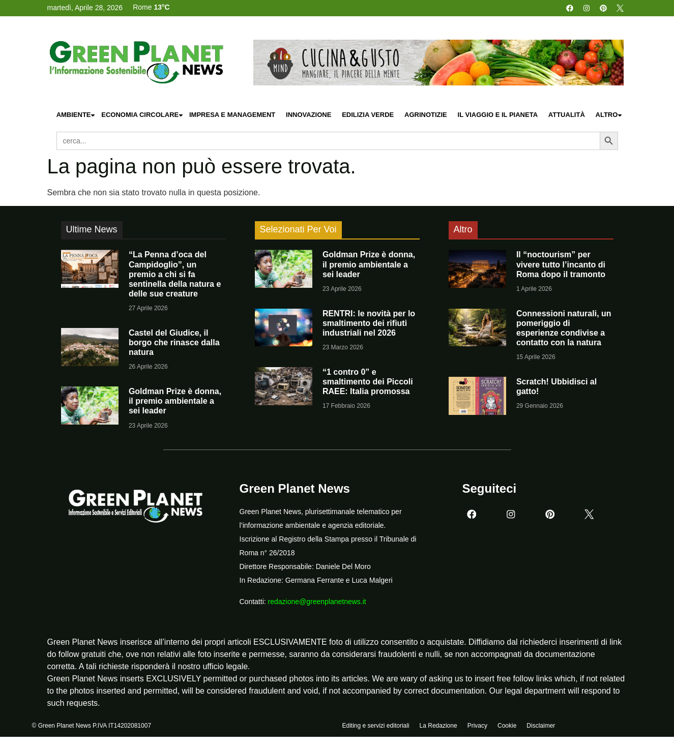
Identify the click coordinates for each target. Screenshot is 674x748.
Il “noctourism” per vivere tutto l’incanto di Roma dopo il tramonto (560, 264)
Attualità (566, 114)
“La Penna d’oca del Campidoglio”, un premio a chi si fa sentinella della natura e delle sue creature (175, 274)
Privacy (477, 726)
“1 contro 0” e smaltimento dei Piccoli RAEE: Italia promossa (368, 382)
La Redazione (438, 726)
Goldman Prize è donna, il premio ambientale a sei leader (175, 401)
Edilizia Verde (368, 114)
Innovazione (308, 114)
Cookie (506, 726)
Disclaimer (540, 726)
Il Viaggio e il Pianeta (498, 114)
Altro (609, 115)
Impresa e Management (232, 114)
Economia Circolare (142, 115)
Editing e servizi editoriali (375, 726)
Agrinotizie (425, 114)
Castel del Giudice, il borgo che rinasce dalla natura (174, 342)
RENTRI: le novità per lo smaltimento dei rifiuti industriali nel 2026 (369, 323)
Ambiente (76, 115)
